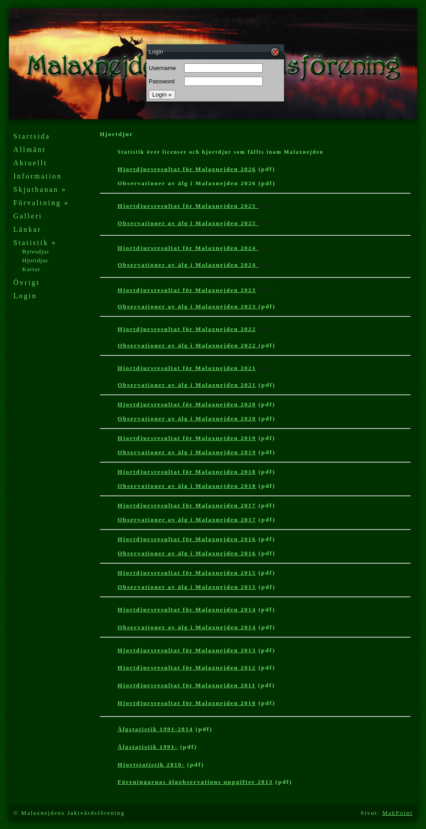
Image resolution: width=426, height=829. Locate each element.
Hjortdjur (35, 260)
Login (25, 296)
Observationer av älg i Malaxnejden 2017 (187, 519)
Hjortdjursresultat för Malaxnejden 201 (187, 703)
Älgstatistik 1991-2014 (155, 729)
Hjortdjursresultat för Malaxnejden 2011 (187, 685)
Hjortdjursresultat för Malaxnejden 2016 (187, 539)
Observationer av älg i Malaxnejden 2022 (188, 345)
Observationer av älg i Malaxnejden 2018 (187, 486)
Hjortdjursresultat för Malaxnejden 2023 (187, 290)
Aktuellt (30, 163)
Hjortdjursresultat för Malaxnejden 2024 (188, 248)
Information (37, 176)
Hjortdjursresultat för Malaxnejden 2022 (187, 329)
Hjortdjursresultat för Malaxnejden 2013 (187, 650)
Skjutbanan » (40, 189)
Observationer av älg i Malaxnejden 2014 (187, 627)
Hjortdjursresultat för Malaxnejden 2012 (187, 667)
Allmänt (29, 149)
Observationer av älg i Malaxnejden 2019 (187, 452)
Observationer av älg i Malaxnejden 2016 (187, 553)
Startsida (31, 136)
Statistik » (34, 242)
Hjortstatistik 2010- (151, 764)
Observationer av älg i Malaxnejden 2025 (188, 223)
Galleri (27, 216)
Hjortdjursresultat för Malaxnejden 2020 (187, 404)
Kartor (31, 269)
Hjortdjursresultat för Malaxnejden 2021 (187, 368)
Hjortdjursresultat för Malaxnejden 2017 (187, 505)
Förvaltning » (41, 202)
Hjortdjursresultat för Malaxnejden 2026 (187, 169)
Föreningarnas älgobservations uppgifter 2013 (195, 781)
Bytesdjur (35, 251)
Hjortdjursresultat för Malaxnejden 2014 (187, 609)
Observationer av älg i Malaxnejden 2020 (187, 418)
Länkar (27, 229)
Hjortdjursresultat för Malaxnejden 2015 (187, 572)
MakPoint (397, 813)
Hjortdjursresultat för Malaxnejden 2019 (187, 438)
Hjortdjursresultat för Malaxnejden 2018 (187, 471)
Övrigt (26, 282)
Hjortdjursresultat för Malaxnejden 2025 (188, 205)
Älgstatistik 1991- (148, 746)
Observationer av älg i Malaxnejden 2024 (188, 264)
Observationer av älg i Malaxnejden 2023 (188, 306)
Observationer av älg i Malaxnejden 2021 (187, 384)
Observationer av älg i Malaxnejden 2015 (187, 587)
